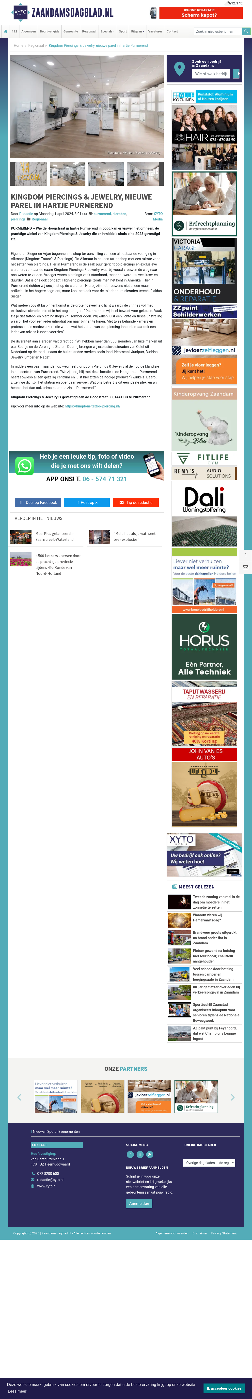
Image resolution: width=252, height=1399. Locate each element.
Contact (172, 31)
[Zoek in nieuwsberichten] (218, 31)
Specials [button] (106, 31)
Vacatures (155, 31)
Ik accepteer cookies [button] (224, 1388)
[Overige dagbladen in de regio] (209, 1267)
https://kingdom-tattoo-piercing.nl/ (92, 406)
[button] (12, 174)
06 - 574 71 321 (104, 479)
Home (18, 46)
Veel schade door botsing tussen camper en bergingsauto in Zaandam (213, 990)
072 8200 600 (48, 1277)
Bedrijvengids (49, 31)
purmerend (102, 214)
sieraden (119, 214)
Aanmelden (139, 1307)
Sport (123, 31)
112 (14, 31)
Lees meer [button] (17, 1391)
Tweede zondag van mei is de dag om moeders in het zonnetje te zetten (216, 902)
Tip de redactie (135, 502)
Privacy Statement (224, 1337)
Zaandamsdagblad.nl (72, 12)
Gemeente (70, 31)
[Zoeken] (246, 31)
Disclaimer (199, 1337)
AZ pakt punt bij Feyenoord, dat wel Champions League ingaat (214, 1115)
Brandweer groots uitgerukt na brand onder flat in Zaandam (214, 938)
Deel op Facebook (37, 502)
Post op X (87, 502)
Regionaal (89, 31)
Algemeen (28, 31)
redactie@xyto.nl (50, 1284)
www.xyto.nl (46, 1290)
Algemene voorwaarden (172, 1337)
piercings (18, 219)
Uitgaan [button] (136, 31)
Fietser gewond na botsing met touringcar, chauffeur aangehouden (214, 956)
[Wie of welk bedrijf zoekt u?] (211, 73)
